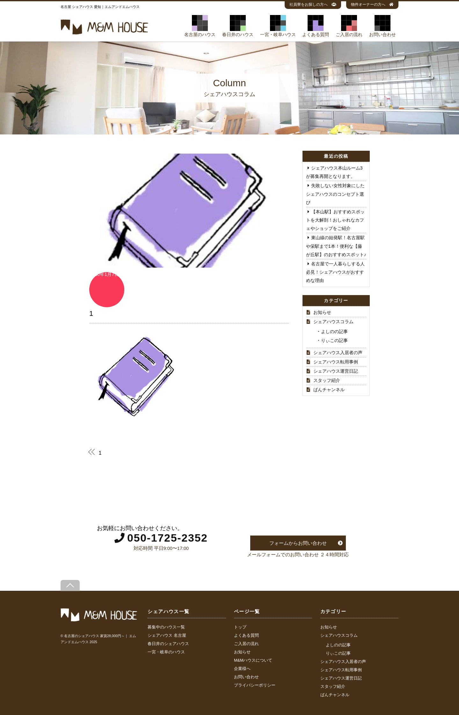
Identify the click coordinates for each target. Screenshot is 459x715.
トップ (240, 627)
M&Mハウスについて (253, 660)
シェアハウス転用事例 (335, 361)
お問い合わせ (382, 26)
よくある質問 (315, 26)
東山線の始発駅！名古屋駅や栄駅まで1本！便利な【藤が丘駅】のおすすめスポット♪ (336, 246)
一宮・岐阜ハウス (278, 26)
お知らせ (322, 312)
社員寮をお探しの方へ (312, 4)
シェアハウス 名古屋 (167, 635)
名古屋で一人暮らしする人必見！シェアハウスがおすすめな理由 (335, 272)
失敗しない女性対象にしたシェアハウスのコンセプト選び (335, 194)
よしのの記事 (334, 331)
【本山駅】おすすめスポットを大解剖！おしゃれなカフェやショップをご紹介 (335, 220)
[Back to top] (70, 585)
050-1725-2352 (167, 538)
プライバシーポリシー (254, 685)
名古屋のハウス (199, 26)
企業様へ (242, 668)
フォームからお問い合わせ (298, 543)
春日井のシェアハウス (168, 644)
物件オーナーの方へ (372, 4)
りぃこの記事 (334, 340)
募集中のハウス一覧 (166, 627)
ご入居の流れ (349, 26)
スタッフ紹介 (326, 380)
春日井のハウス (237, 26)
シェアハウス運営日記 (335, 371)
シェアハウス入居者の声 (337, 352)
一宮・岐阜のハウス (166, 652)
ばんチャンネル (329, 389)
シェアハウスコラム (333, 321)
